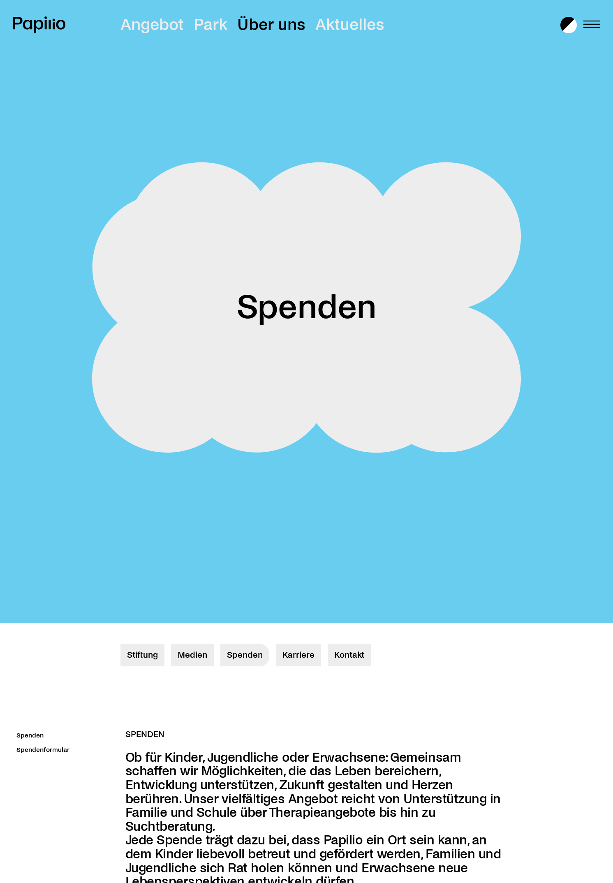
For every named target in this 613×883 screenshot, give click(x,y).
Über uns (271, 24)
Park (210, 24)
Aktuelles (349, 24)
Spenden (245, 654)
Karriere (298, 654)
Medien (192, 654)
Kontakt (349, 654)
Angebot (152, 24)
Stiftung (142, 654)
